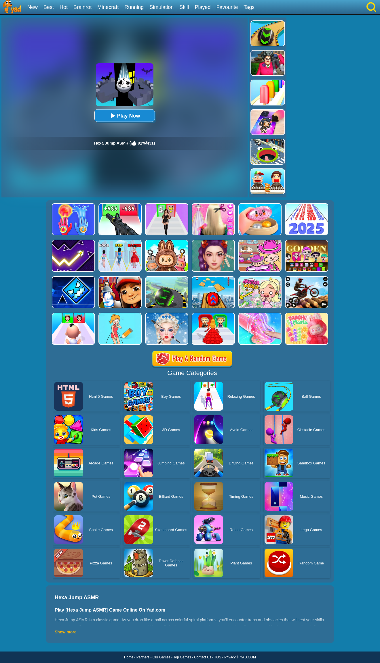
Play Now (124, 115)
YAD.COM (248, 657)
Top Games (182, 657)
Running (134, 7)
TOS (217, 657)
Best (48, 7)
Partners (142, 657)
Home (128, 657)
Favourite (227, 7)
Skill (184, 7)
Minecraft (108, 7)
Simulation (161, 7)
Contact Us (202, 657)
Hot (64, 7)
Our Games (161, 657)
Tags (249, 7)
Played (202, 7)
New (32, 7)
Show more (65, 632)
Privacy (229, 657)
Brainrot (82, 7)
